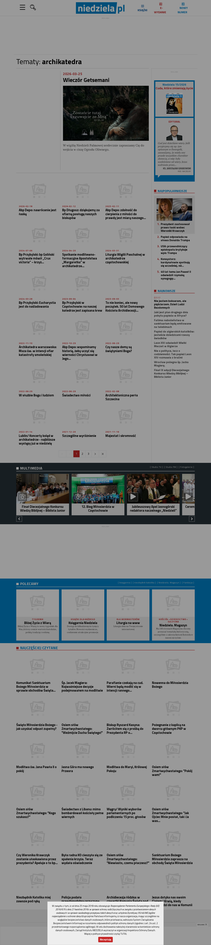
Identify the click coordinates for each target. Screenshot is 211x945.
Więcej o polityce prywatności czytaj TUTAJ (105, 934)
